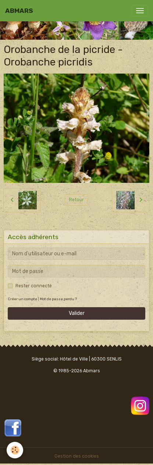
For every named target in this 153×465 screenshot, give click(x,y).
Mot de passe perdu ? (58, 299)
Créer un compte (22, 299)
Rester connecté (33, 285)
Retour (76, 199)
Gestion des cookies (76, 456)
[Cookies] (15, 450)
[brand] (19, 10)
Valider (77, 313)
